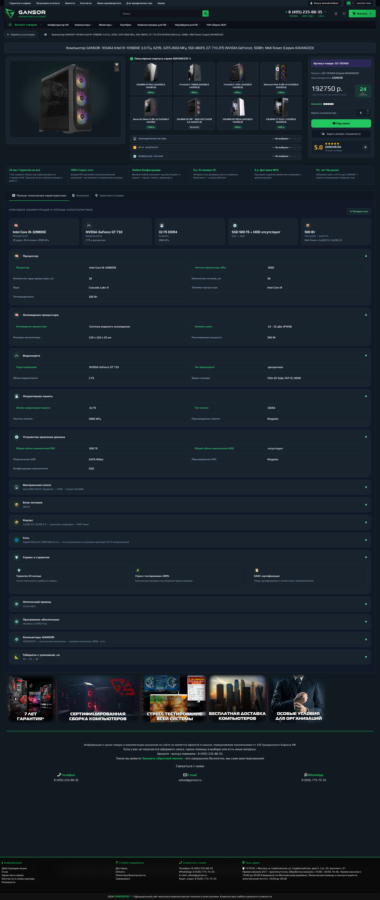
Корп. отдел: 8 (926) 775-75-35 (197, 878)
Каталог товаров (24, 24)
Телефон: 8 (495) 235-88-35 (196, 868)
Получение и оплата (48, 3)
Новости (70, 3)
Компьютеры (84, 24)
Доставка (121, 868)
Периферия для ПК (187, 24)
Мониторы (106, 24)
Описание (80, 195)
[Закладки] (344, 13)
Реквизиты (8, 882)
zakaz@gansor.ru (190, 780)
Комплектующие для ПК (153, 24)
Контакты (86, 3)
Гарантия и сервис (20, 3)
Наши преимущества (109, 3)
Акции (161, 3)
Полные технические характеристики (39, 195)
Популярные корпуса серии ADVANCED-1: (162, 58)
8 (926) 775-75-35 (314, 780)
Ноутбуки (125, 24)
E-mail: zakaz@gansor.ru (193, 875)
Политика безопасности (131, 875)
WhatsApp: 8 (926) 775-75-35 (197, 871)
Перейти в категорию (21, 34)
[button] (306, 12)
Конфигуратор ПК (58, 24)
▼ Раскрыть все (359, 211)
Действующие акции (14, 868)
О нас (5, 871)
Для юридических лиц (139, 3)
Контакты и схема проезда (18, 878)
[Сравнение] (335, 13)
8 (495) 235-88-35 (210, 753)
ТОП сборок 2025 (216, 24)
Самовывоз (123, 878)
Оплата (120, 871)
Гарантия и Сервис (109, 195)
